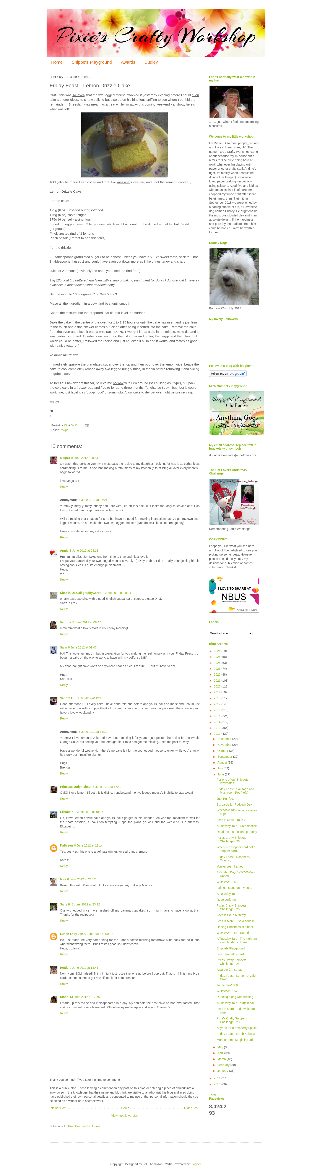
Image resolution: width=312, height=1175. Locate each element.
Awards (128, 62)
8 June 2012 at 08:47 (86, 622)
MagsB (65, 458)
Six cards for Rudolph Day (234, 804)
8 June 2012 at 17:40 (107, 786)
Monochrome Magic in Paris (235, 1040)
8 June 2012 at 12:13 (89, 698)
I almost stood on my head (234, 887)
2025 (217, 656)
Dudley (151, 62)
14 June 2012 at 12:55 (85, 997)
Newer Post (58, 1108)
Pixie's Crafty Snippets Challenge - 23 (232, 1020)
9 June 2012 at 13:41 (84, 967)
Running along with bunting (235, 997)
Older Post (191, 1108)
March (222, 1059)
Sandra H (66, 698)
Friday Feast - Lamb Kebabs (236, 1033)
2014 (217, 722)
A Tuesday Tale (227, 893)
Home (57, 62)
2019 (217, 692)
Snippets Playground (92, 62)
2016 (217, 710)
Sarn (63, 647)
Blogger (195, 1164)
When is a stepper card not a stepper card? (236, 849)
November (224, 744)
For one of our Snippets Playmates (232, 781)
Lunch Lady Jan (71, 934)
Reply (64, 486)
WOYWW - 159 (227, 882)
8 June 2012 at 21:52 (81, 879)
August (222, 762)
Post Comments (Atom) (84, 1126)
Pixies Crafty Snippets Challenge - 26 (231, 839)
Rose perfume (226, 899)
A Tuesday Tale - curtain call (235, 1003)
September (225, 756)
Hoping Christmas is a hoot (235, 927)
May (63, 879)
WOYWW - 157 (227, 991)
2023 (217, 668)
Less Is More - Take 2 (231, 820)
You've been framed (230, 866)
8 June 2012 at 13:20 (93, 731)
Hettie (64, 967)
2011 (217, 1078)
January (223, 1071)
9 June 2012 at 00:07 (98, 934)
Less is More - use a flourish (236, 921)
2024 (217, 663)
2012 (217, 733)
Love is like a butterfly (231, 915)
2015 (217, 716)
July (220, 768)
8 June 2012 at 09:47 (82, 647)
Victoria (65, 622)
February (223, 1065)
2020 (217, 686)
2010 (217, 1084)
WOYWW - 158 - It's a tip (233, 932)
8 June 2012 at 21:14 (88, 845)
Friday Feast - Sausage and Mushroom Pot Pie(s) (235, 791)
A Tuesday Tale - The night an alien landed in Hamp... (237, 940)
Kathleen (66, 845)
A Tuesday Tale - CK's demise (237, 826)
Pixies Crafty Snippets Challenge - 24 (231, 961)
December (224, 739)
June (221, 774)
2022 (217, 674)
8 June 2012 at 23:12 (86, 904)
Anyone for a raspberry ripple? (237, 1028)
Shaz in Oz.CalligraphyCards (80, 593)
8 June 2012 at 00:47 (85, 458)
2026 (217, 651)
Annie (64, 550)
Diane (64, 997)
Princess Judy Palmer (76, 786)
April (220, 1053)
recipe (64, 430)
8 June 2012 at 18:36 (89, 812)
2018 (217, 698)
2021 (217, 680)
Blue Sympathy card (230, 954)
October (223, 750)
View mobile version (124, 1115)
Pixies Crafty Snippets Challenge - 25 (231, 907)
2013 (217, 728)
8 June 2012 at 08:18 (84, 550)
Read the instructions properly (237, 832)
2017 (217, 704)
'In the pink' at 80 (228, 985)
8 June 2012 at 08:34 (117, 593)
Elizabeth (66, 812)
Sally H (65, 904)
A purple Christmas (229, 969)
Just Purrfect (225, 798)
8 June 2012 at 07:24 (93, 500)
